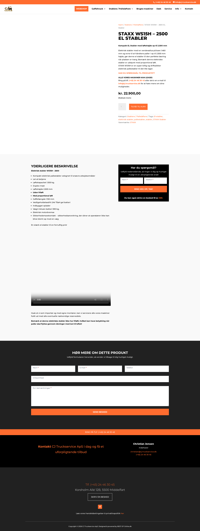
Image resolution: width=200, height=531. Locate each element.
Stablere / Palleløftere (120, 9)
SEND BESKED (100, 412)
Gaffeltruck (97, 9)
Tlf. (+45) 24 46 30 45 (100, 484)
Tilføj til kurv (138, 106)
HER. (161, 198)
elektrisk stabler (125, 119)
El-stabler (158, 116)
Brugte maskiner (144, 9)
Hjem (120, 25)
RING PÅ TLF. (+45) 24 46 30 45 (100, 432)
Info (177, 9)
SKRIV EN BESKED (100, 497)
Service (168, 9)
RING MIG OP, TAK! (143, 189)
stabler (149, 119)
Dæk (159, 9)
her (122, 513)
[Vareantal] (122, 106)
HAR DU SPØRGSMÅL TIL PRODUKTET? (136, 73)
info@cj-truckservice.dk (129, 83)
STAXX (133, 122)
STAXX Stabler (159, 119)
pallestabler (139, 119)
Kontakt (189, 9)
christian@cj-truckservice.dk (143, 452)
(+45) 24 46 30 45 (163, 2)
